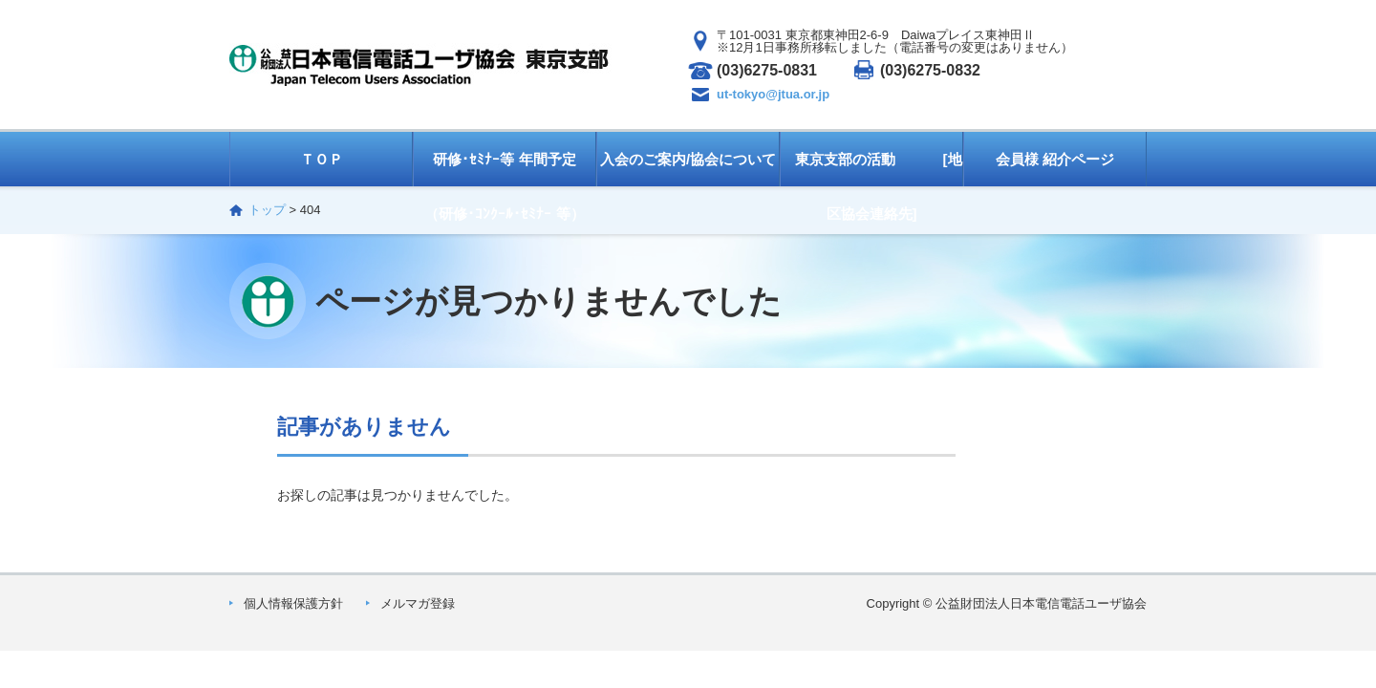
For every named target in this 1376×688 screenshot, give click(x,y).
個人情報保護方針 (293, 603)
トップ (267, 210)
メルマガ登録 (417, 603)
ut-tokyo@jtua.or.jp (773, 94)
